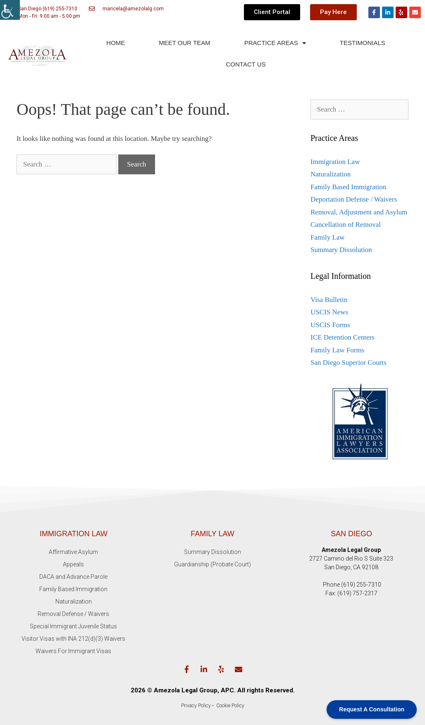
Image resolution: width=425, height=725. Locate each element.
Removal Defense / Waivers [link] (73, 614)
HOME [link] (115, 42)
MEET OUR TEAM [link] (184, 42)
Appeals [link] (73, 564)
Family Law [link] (327, 237)
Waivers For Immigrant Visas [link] (73, 651)
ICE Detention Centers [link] (342, 337)
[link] (10, 10)
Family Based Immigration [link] (348, 187)
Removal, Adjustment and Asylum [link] (358, 212)
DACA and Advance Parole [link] (73, 576)
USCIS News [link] (329, 312)
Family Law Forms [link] (337, 350)
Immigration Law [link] (335, 162)
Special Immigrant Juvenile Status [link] (73, 626)
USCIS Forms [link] (330, 325)
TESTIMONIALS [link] (362, 42)
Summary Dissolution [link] (341, 250)
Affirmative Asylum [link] (73, 552)
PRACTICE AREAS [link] (275, 43)
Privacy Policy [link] (196, 705)
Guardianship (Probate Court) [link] (212, 564)
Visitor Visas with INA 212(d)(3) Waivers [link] (73, 638)
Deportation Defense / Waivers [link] (353, 199)
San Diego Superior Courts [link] (348, 362)
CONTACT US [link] (246, 64)
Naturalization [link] (330, 174)
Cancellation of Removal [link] (345, 224)
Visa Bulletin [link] (328, 300)
